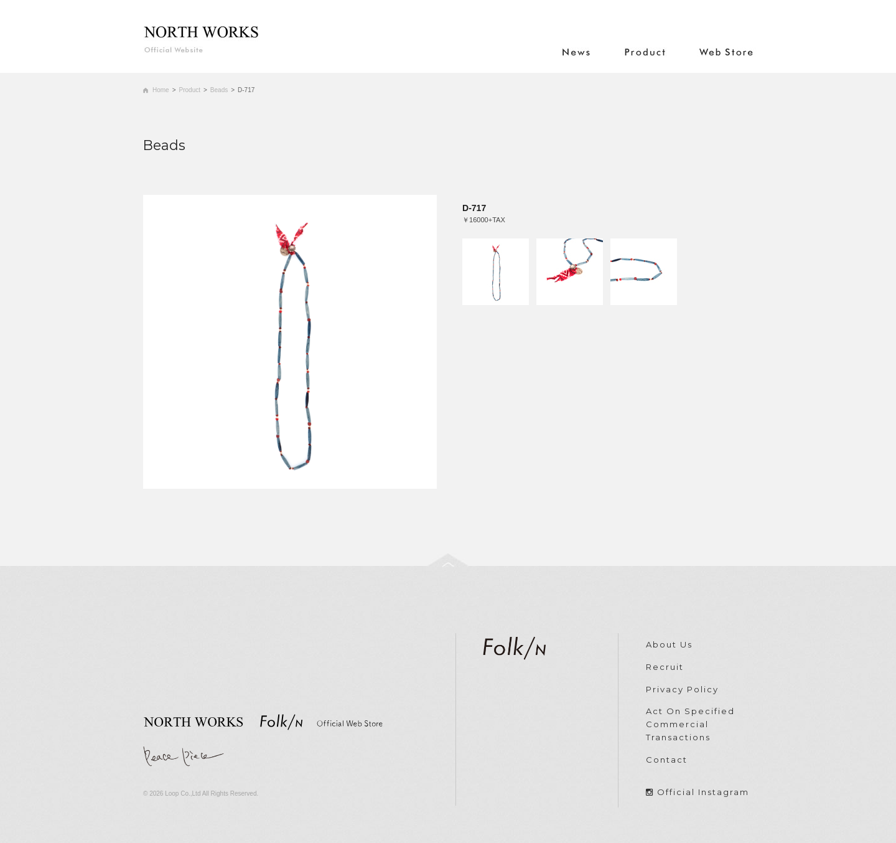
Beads (219, 90)
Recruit (665, 667)
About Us (669, 644)
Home (160, 90)
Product (189, 90)
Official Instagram (703, 792)
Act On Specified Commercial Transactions (690, 724)
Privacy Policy (682, 689)
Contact (667, 760)
